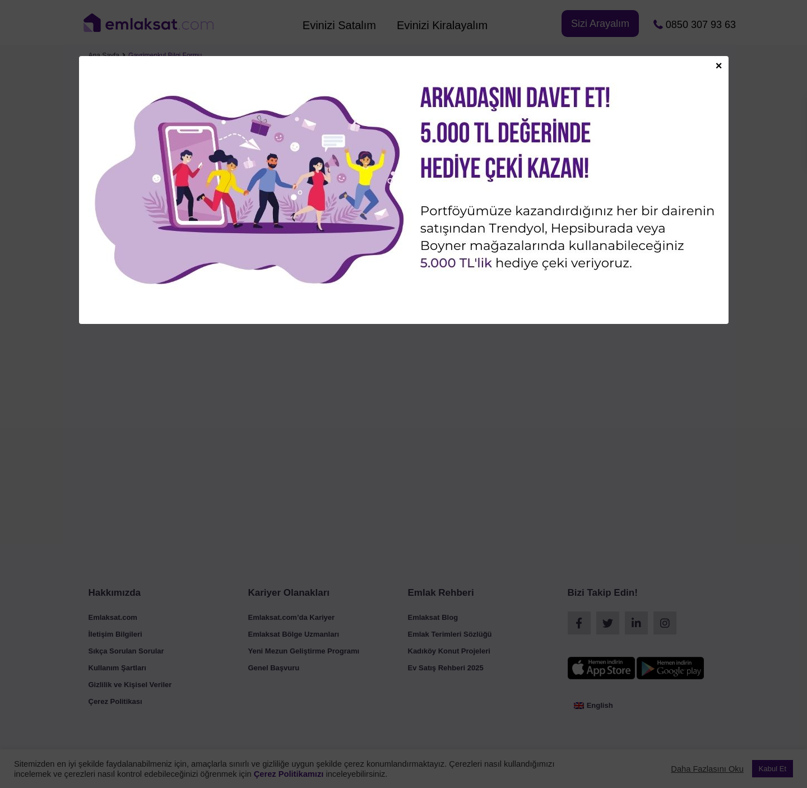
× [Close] (719, 65)
